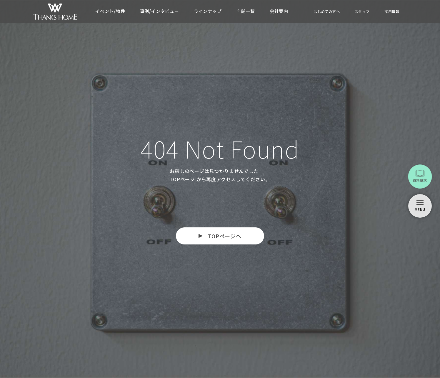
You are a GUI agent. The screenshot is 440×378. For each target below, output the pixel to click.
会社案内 (279, 11)
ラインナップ (208, 11)
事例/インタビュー (159, 11)
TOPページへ (224, 236)
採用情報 (391, 11)
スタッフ (362, 11)
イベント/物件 (110, 11)
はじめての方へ (327, 11)
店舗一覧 (245, 11)
